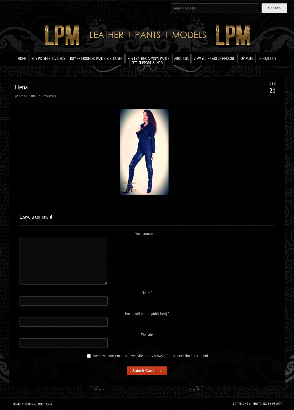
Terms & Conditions (38, 404)
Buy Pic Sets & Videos (48, 58)
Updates (247, 58)
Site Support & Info (147, 62)
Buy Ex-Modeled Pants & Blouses (96, 58)
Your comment (146, 233)
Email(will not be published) (147, 313)
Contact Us (267, 58)
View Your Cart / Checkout (215, 58)
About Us (181, 58)
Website (147, 334)
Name (147, 292)
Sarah (33, 96)
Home (22, 58)
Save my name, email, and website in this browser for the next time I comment (150, 355)
